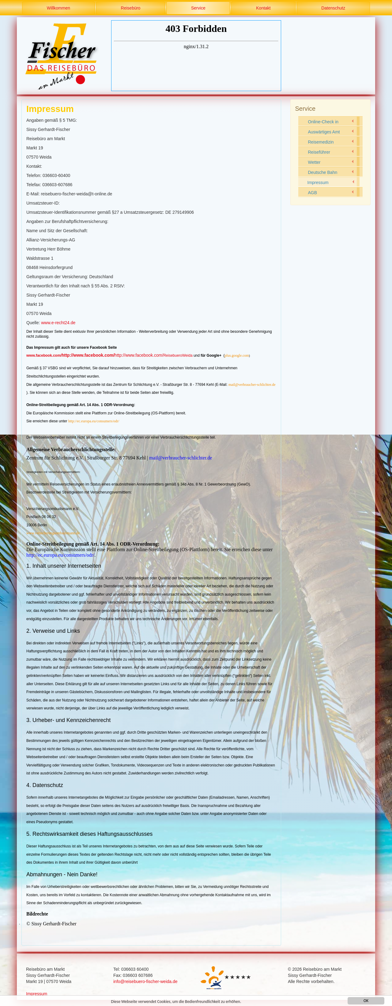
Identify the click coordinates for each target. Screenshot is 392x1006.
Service (198, 8)
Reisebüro (131, 8)
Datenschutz (333, 8)
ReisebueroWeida (177, 355)
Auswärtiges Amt (324, 131)
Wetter (314, 162)
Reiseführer (319, 152)
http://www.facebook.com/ (88, 355)
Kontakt (263, 8)
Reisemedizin (321, 142)
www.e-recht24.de (58, 322)
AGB (312, 192)
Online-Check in (323, 121)
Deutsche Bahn (322, 172)
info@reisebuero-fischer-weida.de (145, 981)
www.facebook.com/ (44, 355)
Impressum (318, 182)
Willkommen (58, 8)
